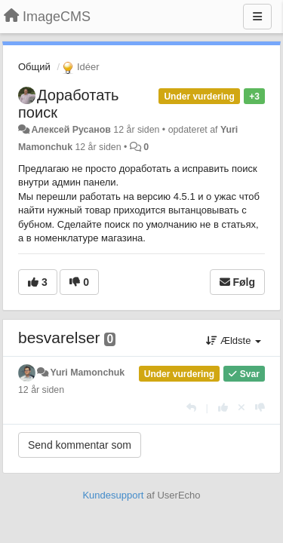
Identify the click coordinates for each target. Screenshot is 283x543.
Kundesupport (112, 495)
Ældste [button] (233, 340)
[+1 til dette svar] (223, 407)
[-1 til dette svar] (260, 407)
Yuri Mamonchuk (87, 372)
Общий (34, 66)
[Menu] (257, 16)
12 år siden (41, 390)
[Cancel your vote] (241, 407)
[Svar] (191, 407)
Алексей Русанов (70, 129)
